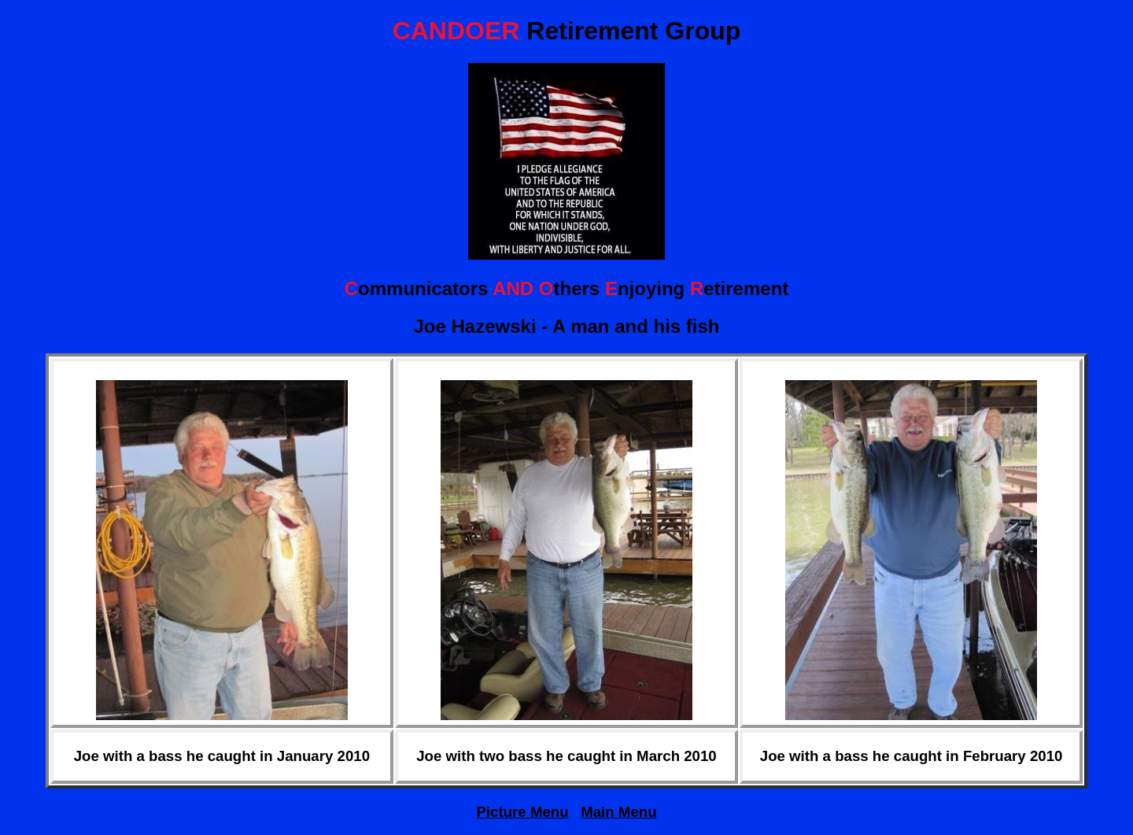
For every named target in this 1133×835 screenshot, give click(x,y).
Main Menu (618, 812)
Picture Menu (522, 812)
